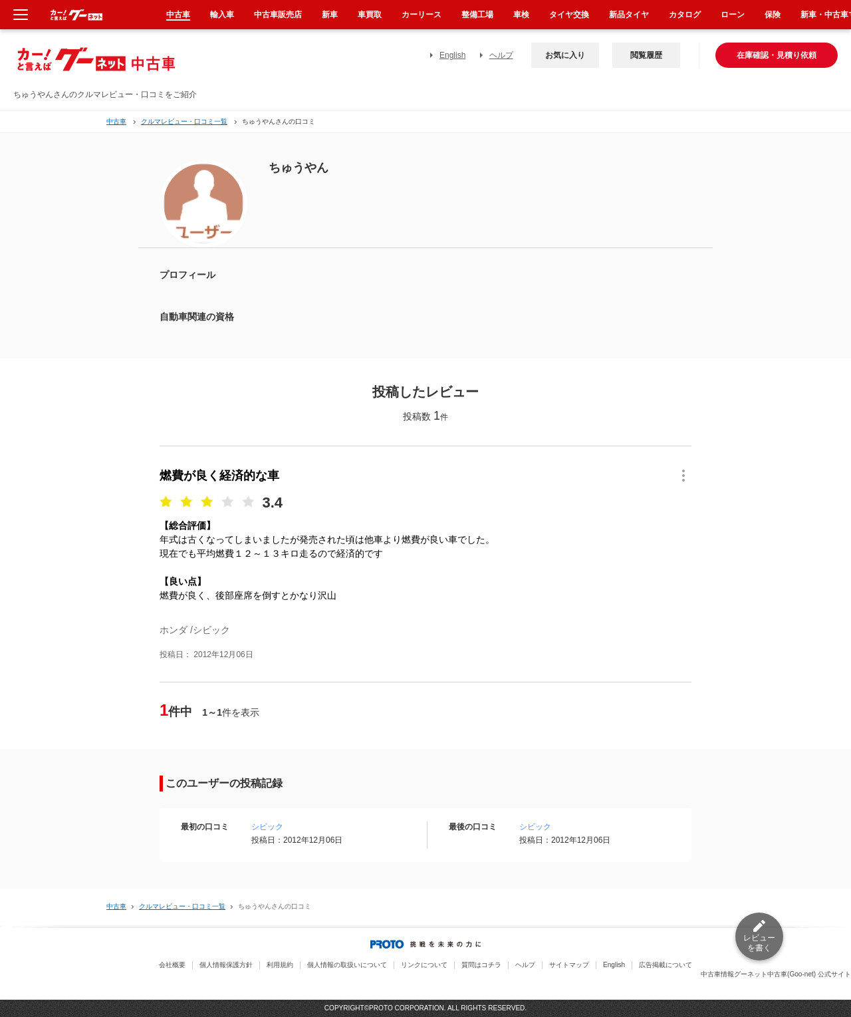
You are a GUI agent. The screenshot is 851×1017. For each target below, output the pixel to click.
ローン (733, 14)
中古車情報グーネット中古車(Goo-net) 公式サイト (776, 974)
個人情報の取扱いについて (347, 964)
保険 (773, 14)
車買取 (370, 14)
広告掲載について (665, 964)
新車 (330, 14)
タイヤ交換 (569, 14)
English (452, 55)
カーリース (421, 14)
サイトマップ (569, 964)
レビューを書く (759, 942)
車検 (521, 14)
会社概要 (172, 964)
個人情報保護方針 (226, 964)
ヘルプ (501, 55)
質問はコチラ (481, 964)
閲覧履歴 (646, 55)
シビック (267, 826)
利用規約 (280, 964)
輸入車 (222, 14)
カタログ (685, 14)
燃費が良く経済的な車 (219, 475)
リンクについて (424, 964)
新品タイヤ (629, 14)
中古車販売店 (278, 14)
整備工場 (477, 14)
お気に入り (565, 55)
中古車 (116, 121)
